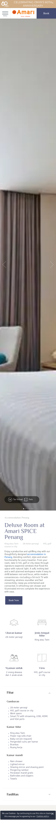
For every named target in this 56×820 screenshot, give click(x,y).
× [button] (53, 813)
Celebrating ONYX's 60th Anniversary (26, 4)
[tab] (28, 692)
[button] (4, 265)
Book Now (14, 600)
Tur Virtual (15, 500)
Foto (28, 499)
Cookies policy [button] (42, 816)
